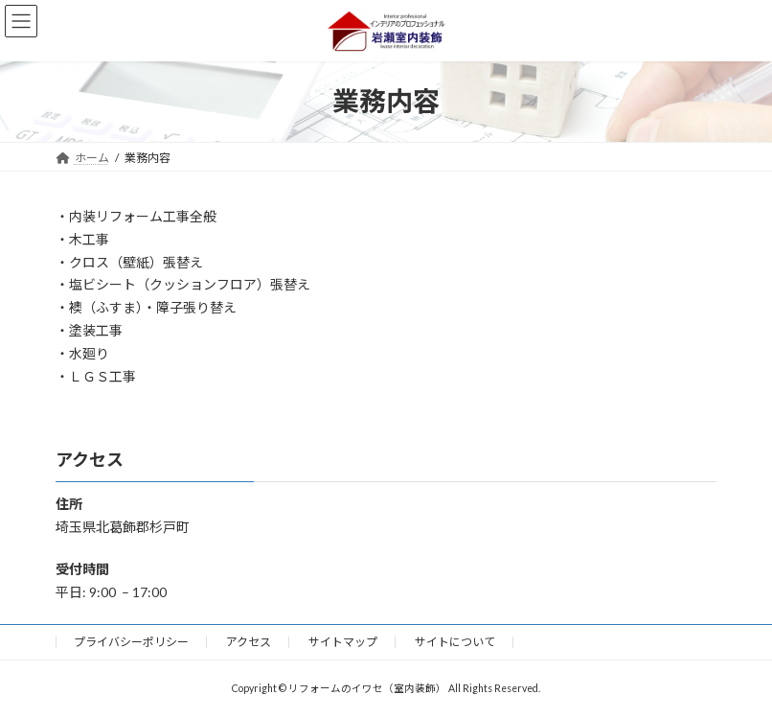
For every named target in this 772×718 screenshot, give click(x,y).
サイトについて (455, 642)
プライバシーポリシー (131, 642)
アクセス (248, 642)
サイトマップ (342, 642)
